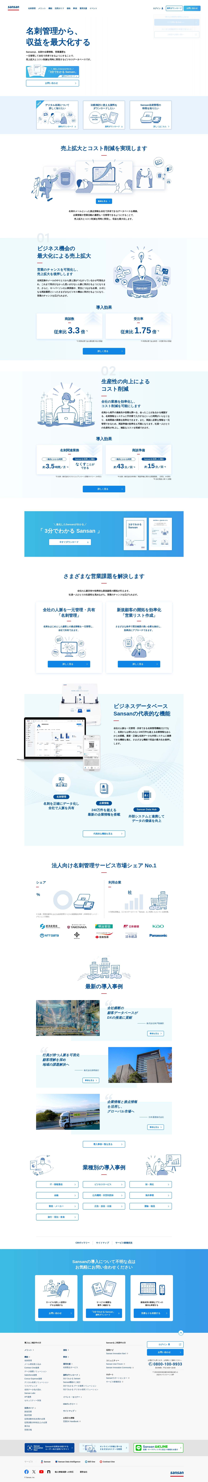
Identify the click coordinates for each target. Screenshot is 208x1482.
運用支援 (67, 1364)
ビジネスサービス (102, 1184)
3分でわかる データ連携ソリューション (79, 1386)
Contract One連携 (31, 1368)
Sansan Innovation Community (118, 1367)
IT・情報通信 (56, 1184)
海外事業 (149, 1195)
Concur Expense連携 (33, 1379)
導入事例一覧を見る (102, 1144)
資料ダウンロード (174, 8)
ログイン (164, 1344)
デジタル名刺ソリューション (36, 1382)
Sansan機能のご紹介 (72, 1382)
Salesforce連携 (30, 1375)
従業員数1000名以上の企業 (35, 1422)
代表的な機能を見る (102, 834)
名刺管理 (28, 1360)
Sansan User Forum (114, 1364)
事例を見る (154, 1033)
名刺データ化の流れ (32, 1389)
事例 (65, 1357)
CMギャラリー (69, 1404)
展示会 (27, 1426)
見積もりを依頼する (150, 1313)
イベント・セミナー (71, 1397)
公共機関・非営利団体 (103, 1195)
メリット (28, 1350)
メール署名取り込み (32, 1364)
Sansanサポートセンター (116, 1378)
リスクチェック (30, 1386)
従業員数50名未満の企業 (34, 1419)
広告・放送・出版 (102, 1206)
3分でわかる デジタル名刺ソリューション (80, 1389)
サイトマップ (68, 1411)
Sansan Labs (29, 1393)
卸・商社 (149, 1184)
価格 (65, 1350)
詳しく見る (103, 351)
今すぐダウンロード (69, 542)
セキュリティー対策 (32, 1400)
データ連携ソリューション (35, 1371)
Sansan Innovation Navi (116, 1353)
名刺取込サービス (70, 1367)
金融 (56, 1195)
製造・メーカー (56, 1206)
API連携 (27, 1397)
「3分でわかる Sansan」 (103, 1313)
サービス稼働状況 (113, 1382)
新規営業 (28, 1412)
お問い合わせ (192, 8)
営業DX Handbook (70, 1421)
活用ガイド (29, 1408)
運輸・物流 (149, 1206)
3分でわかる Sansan (71, 1378)
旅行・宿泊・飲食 (56, 1217)
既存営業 (28, 1415)
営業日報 (28, 1430)
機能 (26, 1357)
